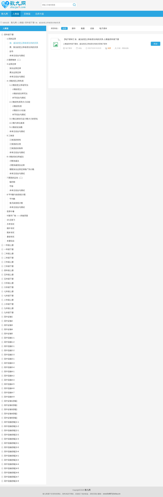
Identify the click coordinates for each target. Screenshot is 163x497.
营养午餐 (10, 211)
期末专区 (10, 232)
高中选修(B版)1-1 (11, 422)
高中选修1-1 (9, 338)
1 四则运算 (11, 39)
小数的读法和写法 (19, 93)
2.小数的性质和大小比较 (20, 102)
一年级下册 (9, 249)
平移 (11, 186)
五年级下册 (9, 279)
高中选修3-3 (9, 363)
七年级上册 (9, 291)
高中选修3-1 (9, 359)
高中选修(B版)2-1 (11, 430)
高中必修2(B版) (10, 405)
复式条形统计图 (16, 203)
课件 (74, 28)
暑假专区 (10, 237)
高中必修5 (8, 333)
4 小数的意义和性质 (15, 81)
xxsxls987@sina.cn (111, 494)
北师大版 (39, 14)
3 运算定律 (11, 64)
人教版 (16, 14)
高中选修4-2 (9, 376)
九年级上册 (9, 308)
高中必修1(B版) (10, 401)
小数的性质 (17, 106)
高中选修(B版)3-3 (11, 447)
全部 (64, 28)
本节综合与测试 (19, 98)
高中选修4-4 (9, 380)
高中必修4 (8, 329)
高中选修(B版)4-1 (11, 456)
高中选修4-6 (9, 388)
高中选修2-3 (9, 355)
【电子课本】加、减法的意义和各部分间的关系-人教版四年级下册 (91, 39)
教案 (83, 28)
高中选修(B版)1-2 (11, 426)
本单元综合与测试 (17, 55)
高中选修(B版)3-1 (11, 443)
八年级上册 (9, 300)
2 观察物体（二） (14, 60)
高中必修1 (8, 317)
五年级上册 (9, 274)
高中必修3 (8, 325)
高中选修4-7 (9, 392)
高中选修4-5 (9, 384)
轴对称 (12, 182)
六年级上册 (9, 283)
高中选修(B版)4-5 (11, 468)
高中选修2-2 (9, 350)
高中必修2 (8, 321)
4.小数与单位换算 (17, 123)
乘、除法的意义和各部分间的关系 (24, 47)
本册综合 (10, 241)
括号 (11, 51)
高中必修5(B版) (10, 418)
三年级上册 (9, 262)
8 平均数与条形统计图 (16, 194)
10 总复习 (11, 220)
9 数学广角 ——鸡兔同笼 (17, 216)
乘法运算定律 (15, 72)
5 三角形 (10, 136)
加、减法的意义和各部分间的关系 (24, 43)
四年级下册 (30, 22)
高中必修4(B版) (10, 413)
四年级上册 (9, 270)
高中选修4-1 (9, 371)
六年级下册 (9, 287)
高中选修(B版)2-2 (11, 435)
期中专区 (10, 228)
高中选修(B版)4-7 (11, 477)
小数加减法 (14, 161)
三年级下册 (9, 266)
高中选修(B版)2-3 (11, 439)
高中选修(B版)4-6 (11, 472)
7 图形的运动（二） (15, 178)
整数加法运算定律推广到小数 (22, 169)
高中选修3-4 (9, 367)
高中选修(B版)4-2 (11, 460)
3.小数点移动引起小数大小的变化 (24, 119)
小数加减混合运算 (17, 165)
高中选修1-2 (9, 342)
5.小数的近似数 (16, 127)
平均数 (12, 199)
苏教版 (27, 14)
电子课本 (103, 28)
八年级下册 (9, 304)
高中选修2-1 (9, 346)
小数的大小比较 (19, 110)
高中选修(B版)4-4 (11, 464)
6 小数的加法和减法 (15, 157)
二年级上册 (9, 253)
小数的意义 (17, 89)
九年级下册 (9, 312)
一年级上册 (9, 245)
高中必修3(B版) (10, 409)
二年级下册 (9, 258)
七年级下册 (9, 296)
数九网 (4, 14)
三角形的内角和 (16, 148)
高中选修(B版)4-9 (11, 481)
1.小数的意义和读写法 (19, 85)
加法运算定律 (15, 68)
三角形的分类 (15, 144)
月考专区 (10, 224)
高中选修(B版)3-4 (11, 451)
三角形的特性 (15, 140)
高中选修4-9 (9, 397)
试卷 (92, 28)
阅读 (155, 44)
